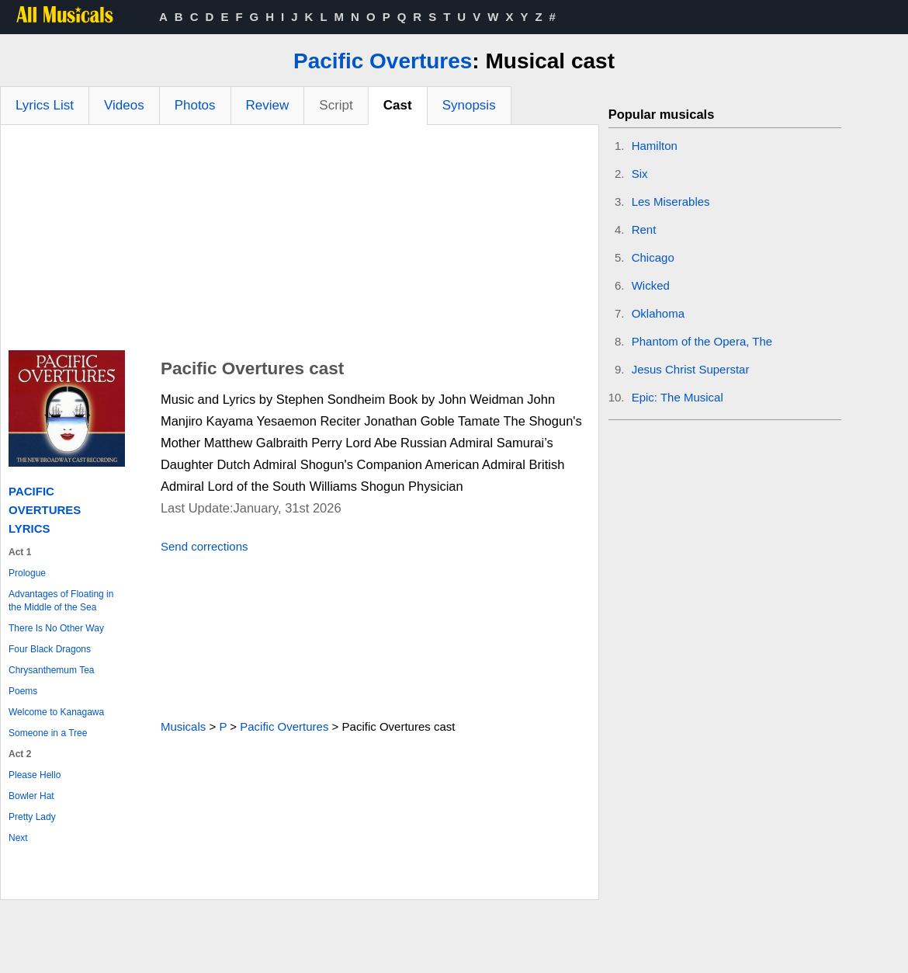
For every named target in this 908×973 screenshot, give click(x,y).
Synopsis (469, 105)
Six (640, 173)
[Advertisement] (300, 241)
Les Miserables (671, 201)
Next (18, 837)
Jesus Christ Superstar (691, 369)
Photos (195, 105)
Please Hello (35, 775)
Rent (644, 229)
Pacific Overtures (382, 61)
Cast (397, 105)
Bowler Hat (31, 796)
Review (267, 105)
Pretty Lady (32, 816)
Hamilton (655, 145)
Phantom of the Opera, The (702, 341)
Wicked (651, 285)
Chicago (653, 257)
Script (335, 105)
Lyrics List (45, 105)
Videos (124, 105)
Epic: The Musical (677, 397)
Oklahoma (658, 313)
